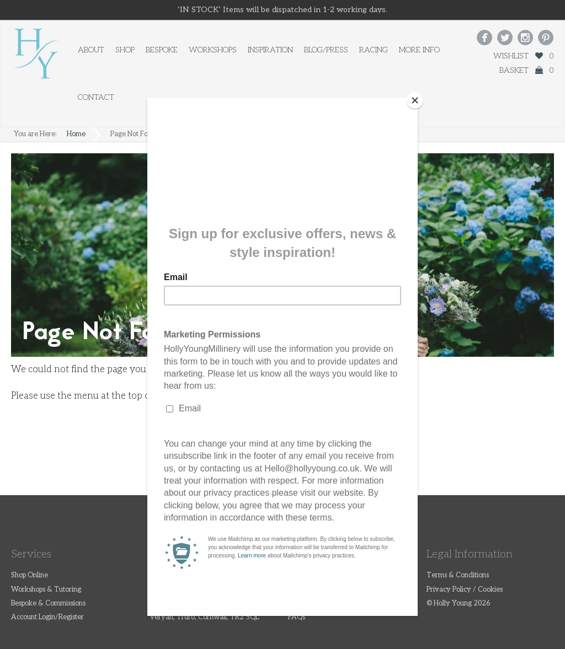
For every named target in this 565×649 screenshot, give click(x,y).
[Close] (415, 100)
